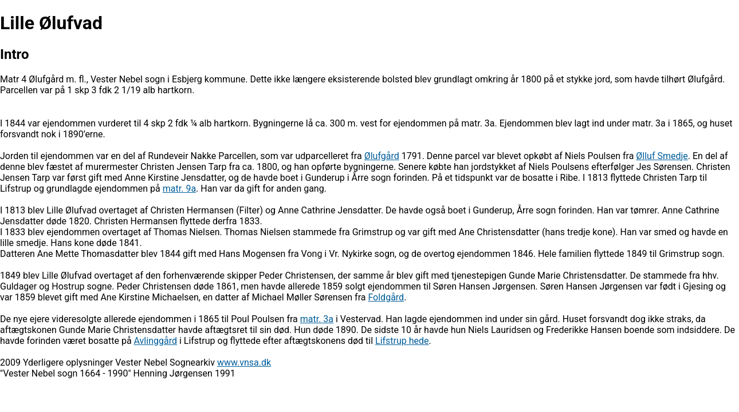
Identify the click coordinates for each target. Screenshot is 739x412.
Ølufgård (381, 155)
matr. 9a (179, 188)
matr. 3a (316, 319)
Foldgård (386, 297)
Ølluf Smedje (662, 155)
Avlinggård (155, 340)
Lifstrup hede (402, 340)
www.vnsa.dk (244, 362)
